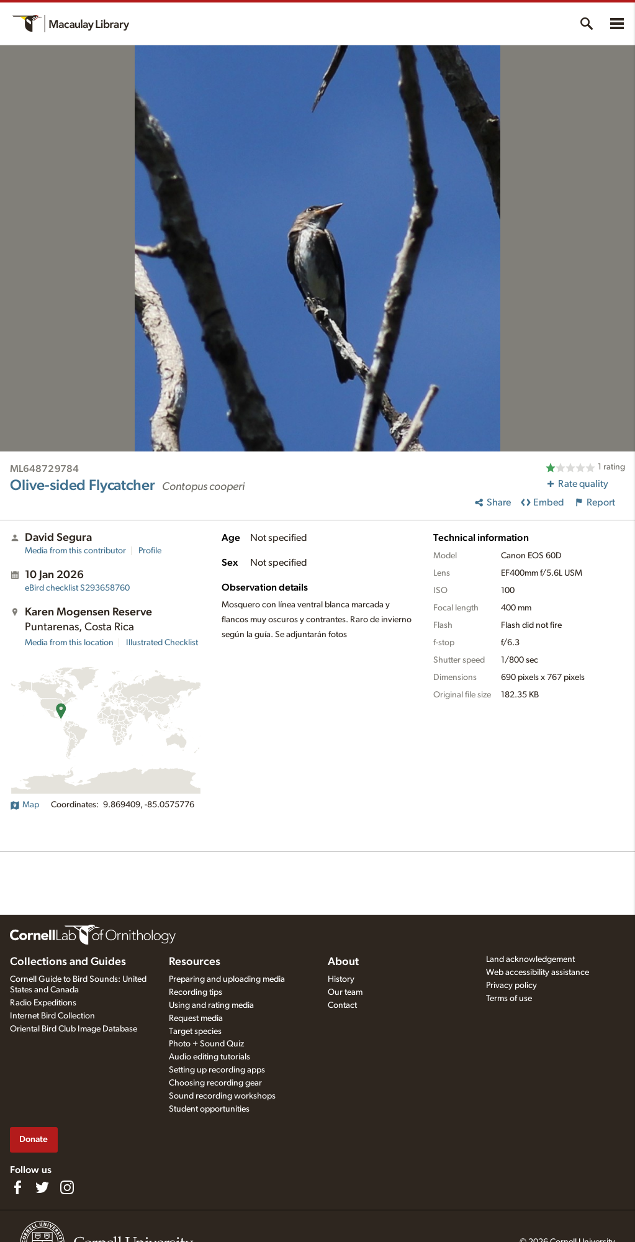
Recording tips (195, 992)
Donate (33, 1139)
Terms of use (509, 998)
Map (24, 804)
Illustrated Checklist (162, 642)
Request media (196, 1018)
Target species (195, 1031)
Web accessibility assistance (537, 972)
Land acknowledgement (530, 959)
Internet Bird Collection (52, 1016)
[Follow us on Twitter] (42, 1187)
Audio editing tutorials (209, 1057)
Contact (342, 1005)
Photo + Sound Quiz (206, 1044)
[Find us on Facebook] (17, 1187)
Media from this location (69, 642)
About (343, 962)
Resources (194, 962)
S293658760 (77, 588)
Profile (149, 550)
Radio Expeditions (43, 1003)
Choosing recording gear (215, 1083)
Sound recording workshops (222, 1096)
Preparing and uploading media (227, 979)
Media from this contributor (75, 550)
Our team (345, 992)
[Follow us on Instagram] (67, 1187)
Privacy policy (511, 985)
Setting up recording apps (217, 1070)
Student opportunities (209, 1109)
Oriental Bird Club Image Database (73, 1029)
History (341, 979)
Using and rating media (211, 1005)
